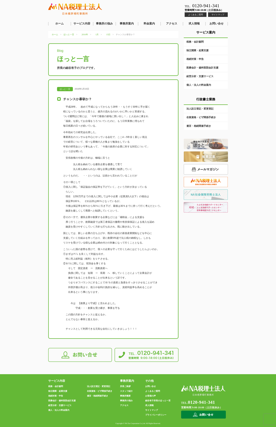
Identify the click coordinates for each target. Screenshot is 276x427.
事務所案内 (127, 23)
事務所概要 (125, 396)
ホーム (59, 23)
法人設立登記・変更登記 (200, 108)
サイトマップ (218, 14)
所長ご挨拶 (125, 386)
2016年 (85, 34)
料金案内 (149, 23)
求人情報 (194, 23)
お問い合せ (216, 23)
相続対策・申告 (195, 59)
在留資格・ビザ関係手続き (201, 117)
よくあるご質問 (195, 14)
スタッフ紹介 (126, 391)
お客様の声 (150, 396)
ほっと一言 (69, 34)
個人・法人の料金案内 (198, 85)
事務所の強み (104, 23)
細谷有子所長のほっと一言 (158, 400)
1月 (97, 34)
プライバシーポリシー (155, 415)
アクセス (171, 23)
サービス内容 (81, 23)
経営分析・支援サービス (200, 76)
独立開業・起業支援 (197, 50)
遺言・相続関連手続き (198, 126)
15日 (108, 34)
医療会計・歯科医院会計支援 (202, 67)
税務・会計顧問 (195, 41)
